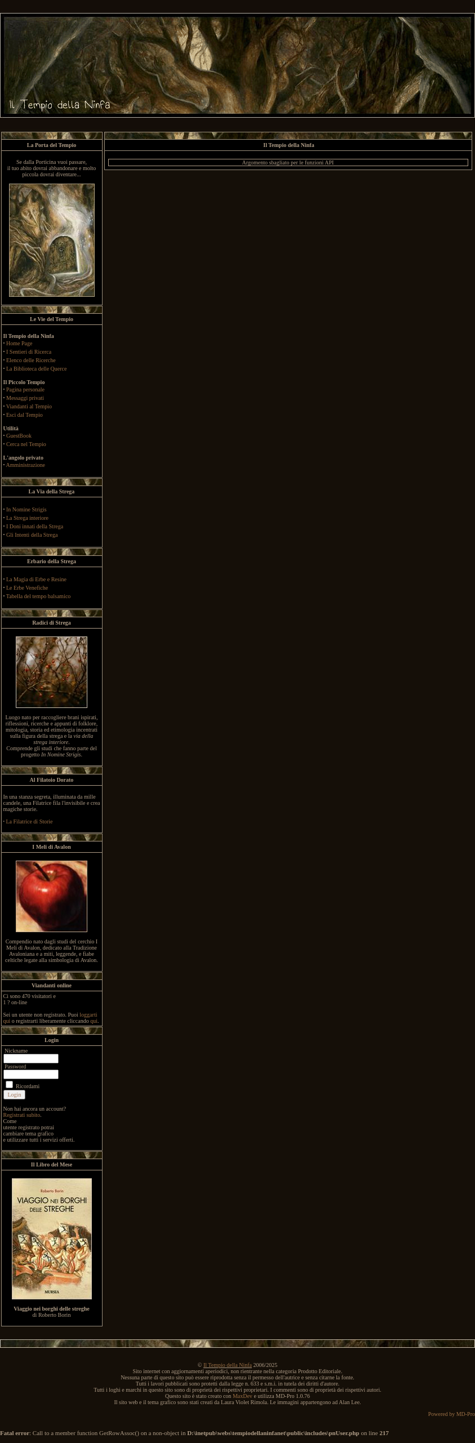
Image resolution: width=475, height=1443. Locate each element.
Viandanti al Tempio (29, 406)
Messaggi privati (25, 398)
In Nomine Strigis (26, 509)
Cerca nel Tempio (26, 444)
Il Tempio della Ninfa (227, 1365)
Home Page (19, 343)
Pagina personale (25, 389)
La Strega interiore (27, 518)
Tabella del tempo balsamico (38, 596)
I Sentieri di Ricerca (28, 352)
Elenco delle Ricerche (31, 360)
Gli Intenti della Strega (31, 535)
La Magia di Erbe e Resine (36, 579)
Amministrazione (25, 465)
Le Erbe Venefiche (27, 588)
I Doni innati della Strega (34, 526)
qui (93, 1021)
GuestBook (19, 436)
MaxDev (242, 1396)
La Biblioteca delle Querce (36, 369)
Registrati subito (22, 1115)
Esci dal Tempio (24, 415)
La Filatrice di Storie (29, 821)
